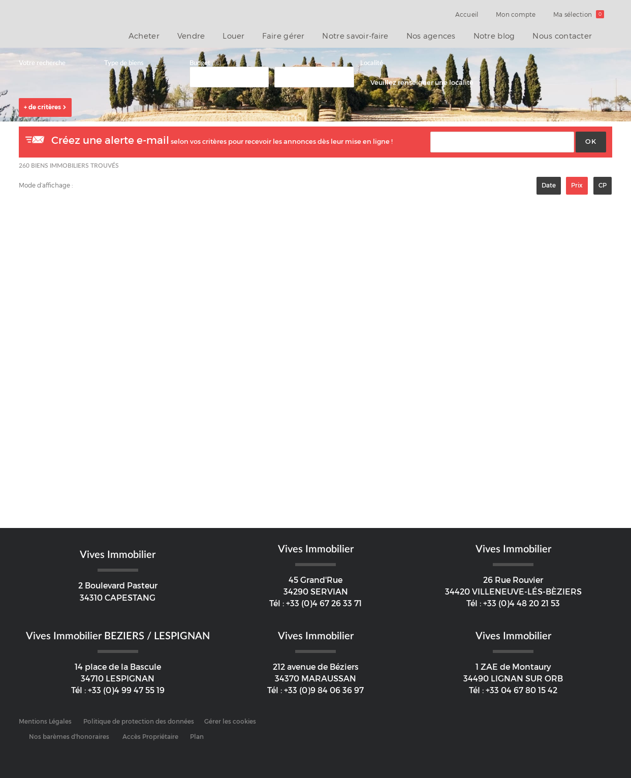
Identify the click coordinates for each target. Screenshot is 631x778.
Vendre (213, 35)
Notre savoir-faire (367, 35)
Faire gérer (298, 35)
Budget (200, 63)
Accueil (475, 14)
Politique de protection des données (138, 721)
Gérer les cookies (230, 721)
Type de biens (124, 63)
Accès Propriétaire (150, 736)
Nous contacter (564, 35)
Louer (252, 35)
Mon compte (521, 14)
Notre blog (499, 35)
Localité (371, 63)
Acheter (169, 35)
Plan (197, 736)
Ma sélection (580, 14)
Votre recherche (42, 63)
